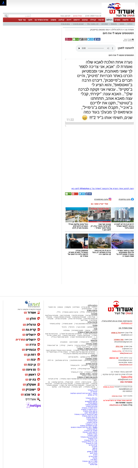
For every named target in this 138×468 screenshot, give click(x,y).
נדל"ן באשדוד (92, 390)
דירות (69, 20)
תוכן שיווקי (93, 365)
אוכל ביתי (91, 317)
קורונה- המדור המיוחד (89, 375)
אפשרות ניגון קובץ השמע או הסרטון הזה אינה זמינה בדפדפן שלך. (96, 48)
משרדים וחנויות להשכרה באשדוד (85, 414)
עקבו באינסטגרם (102, 199)
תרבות (101, 20)
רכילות (109, 20)
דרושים (77, 20)
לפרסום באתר (65, 16)
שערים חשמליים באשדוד (88, 426)
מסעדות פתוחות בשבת (63, 317)
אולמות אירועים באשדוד (88, 437)
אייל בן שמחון (92, 395)
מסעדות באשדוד (91, 406)
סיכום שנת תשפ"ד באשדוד (87, 349)
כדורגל (64, 327)
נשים (95, 382)
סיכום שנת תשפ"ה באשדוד (87, 377)
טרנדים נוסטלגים (62, 360)
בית (132, 20)
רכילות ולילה (117, 29)
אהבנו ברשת (86, 382)
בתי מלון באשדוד (91, 398)
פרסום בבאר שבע (91, 413)
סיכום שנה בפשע (69, 335)
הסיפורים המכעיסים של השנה (81, 337)
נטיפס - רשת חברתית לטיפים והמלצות (83, 393)
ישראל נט (94, 392)
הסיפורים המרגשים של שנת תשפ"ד (82, 352)
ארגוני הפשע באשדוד (70, 312)
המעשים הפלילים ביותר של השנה (72, 385)
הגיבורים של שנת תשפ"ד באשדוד (85, 350)
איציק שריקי (93, 456)
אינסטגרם (63, 342)
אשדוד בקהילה (91, 344)
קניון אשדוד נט (64, 387)
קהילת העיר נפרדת (83, 347)
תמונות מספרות (77, 330)
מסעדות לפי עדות (75, 319)
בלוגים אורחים (73, 357)
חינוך (30, 20)
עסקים (85, 20)
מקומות (114, 24)
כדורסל (71, 327)
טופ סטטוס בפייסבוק (99, 29)
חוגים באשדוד (68, 324)
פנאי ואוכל (69, 382)
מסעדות (94, 314)
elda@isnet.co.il (126, 353)
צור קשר (21, 20)
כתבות (95, 330)
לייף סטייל (93, 367)
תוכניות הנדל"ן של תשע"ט (64, 384)
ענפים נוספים (92, 327)
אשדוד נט (129, 29)
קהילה (93, 20)
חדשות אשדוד (92, 310)
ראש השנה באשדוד (82, 384)
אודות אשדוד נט (41, 20)
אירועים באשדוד (91, 418)
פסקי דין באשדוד (91, 372)
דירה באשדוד (92, 439)
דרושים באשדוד (91, 419)
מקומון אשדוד (92, 403)
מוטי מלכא (93, 464)
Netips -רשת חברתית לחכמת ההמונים (84, 427)
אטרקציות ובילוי (84, 369)
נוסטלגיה (66, 330)
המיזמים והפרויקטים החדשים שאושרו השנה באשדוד (78, 379)
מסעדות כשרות (61, 319)
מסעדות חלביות (78, 315)
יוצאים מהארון (78, 24)
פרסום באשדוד (91, 429)
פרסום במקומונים (91, 401)
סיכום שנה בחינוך (84, 335)
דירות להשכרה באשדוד (89, 409)
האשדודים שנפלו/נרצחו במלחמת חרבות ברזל (79, 354)
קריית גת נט (93, 445)
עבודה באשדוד (91, 434)
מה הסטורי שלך (92, 24)
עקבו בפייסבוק (126, 199)
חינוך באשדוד (77, 387)
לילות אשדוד (84, 342)
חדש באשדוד (75, 365)
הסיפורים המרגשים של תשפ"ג (71, 334)
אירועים (94, 342)
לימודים (84, 365)
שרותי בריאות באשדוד (89, 416)
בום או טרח (65, 24)
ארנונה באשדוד (92, 422)
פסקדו (95, 458)
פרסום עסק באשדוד (90, 411)
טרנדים (73, 369)
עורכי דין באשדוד (77, 372)
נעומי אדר (93, 460)
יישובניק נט (93, 400)
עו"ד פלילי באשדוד (90, 440)
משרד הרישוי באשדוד (89, 461)
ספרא (95, 455)
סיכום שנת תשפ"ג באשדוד (87, 332)
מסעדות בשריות (91, 315)
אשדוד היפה (92, 345)
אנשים (122, 24)
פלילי (83, 312)
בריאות (70, 345)
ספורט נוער (81, 327)
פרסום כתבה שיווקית (89, 432)
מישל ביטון (93, 453)
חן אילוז (94, 450)
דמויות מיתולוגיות (76, 360)
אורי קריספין (113, 358)
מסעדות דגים (65, 315)
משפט (53, 20)
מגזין (95, 329)
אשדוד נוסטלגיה (91, 359)
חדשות (125, 20)
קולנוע (61, 20)
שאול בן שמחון (92, 451)
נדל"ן (58, 312)
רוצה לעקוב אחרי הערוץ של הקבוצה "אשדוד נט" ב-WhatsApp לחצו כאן (102, 188)
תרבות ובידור (92, 322)
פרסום (94, 448)
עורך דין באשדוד (91, 443)
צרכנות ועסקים (91, 364)
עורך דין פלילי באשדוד (89, 442)
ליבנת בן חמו (92, 463)
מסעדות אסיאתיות (79, 317)
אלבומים (94, 340)
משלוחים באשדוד (91, 405)
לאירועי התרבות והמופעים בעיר (86, 324)
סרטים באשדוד (89, 387)
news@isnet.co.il (125, 365)
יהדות (78, 382)
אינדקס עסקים (58, 382)
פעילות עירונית (81, 345)
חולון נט (94, 447)
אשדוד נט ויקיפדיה (90, 430)
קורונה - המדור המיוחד (88, 374)
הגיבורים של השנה (90, 334)
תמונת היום (74, 342)
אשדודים (104, 24)
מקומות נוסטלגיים (90, 360)
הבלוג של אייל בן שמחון (89, 357)
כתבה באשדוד (92, 435)
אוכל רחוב (84, 320)
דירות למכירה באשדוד (89, 408)
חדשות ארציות (92, 312)
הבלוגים (94, 355)
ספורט (117, 20)
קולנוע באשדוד (55, 324)
